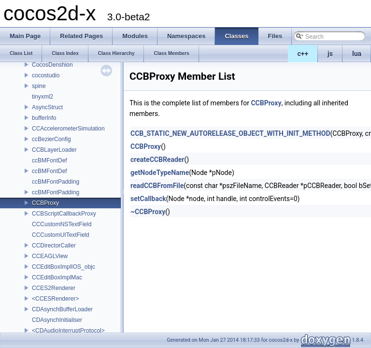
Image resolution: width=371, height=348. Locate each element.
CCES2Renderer (53, 288)
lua (356, 54)
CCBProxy (45, 203)
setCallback (148, 199)
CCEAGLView (50, 256)
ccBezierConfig (51, 139)
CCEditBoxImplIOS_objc (63, 266)
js (330, 54)
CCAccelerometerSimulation (68, 128)
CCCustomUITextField (60, 235)
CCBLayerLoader (54, 149)
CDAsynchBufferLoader (62, 309)
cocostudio (45, 75)
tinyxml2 (42, 96)
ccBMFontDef (49, 160)
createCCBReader (157, 159)
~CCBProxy (147, 212)
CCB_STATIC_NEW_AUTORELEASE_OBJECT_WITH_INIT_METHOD (230, 133)
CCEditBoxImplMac (57, 277)
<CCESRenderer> (55, 298)
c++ (303, 54)
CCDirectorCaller (54, 245)
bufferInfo (44, 118)
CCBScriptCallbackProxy (64, 213)
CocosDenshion (52, 64)
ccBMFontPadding (55, 181)
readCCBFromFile (157, 185)
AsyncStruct (47, 107)
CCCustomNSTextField (61, 224)
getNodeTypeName (159, 172)
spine (39, 86)
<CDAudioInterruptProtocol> (68, 330)
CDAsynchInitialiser (57, 320)
